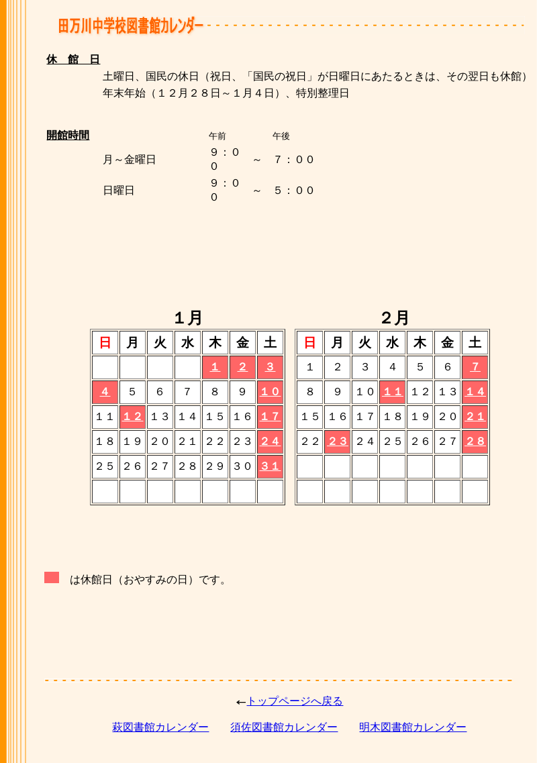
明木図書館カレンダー (413, 727)
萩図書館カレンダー (160, 727)
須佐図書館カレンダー (284, 727)
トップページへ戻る (294, 701)
